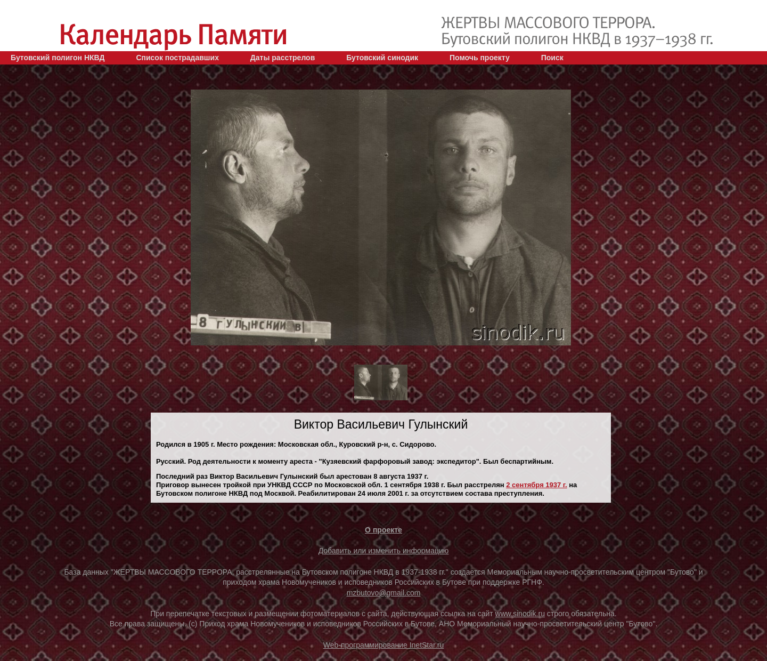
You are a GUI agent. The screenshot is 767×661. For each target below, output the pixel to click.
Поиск (552, 57)
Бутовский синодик (382, 57)
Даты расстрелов (282, 57)
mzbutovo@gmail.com (384, 593)
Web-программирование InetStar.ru (383, 645)
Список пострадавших (177, 57)
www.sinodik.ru (520, 613)
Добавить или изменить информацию (384, 550)
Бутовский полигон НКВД (57, 57)
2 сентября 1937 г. (536, 485)
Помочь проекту (480, 57)
